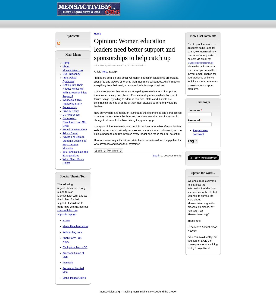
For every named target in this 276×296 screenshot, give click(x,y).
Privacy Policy (71, 111)
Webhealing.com (72, 232)
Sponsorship (70, 107)
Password (195, 120)
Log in (156, 155)
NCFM (66, 220)
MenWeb (68, 262)
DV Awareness (71, 114)
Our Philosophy (71, 74)
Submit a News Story (75, 129)
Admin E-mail (70, 133)
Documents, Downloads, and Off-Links (74, 122)
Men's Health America (75, 226)
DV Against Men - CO (75, 247)
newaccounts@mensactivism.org (200, 63)
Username (195, 110)
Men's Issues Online (74, 277)
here (104, 71)
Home (66, 62)
